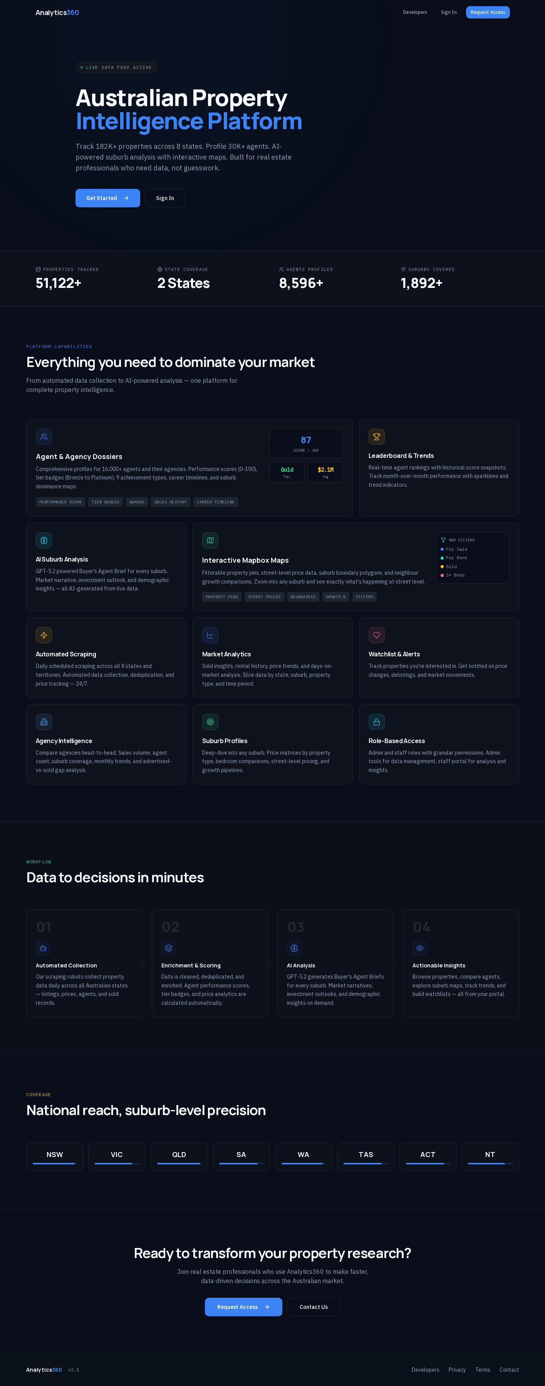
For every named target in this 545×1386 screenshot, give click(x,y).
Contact (509, 1369)
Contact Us (314, 1307)
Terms (482, 1369)
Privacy (457, 1369)
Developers (415, 12)
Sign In (449, 12)
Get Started (107, 199)
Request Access (488, 12)
